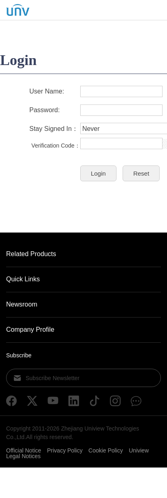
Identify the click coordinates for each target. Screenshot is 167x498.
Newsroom (21, 304)
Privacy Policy (65, 450)
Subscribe (18, 355)
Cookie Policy (105, 450)
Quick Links (23, 279)
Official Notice (23, 450)
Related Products (31, 253)
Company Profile (30, 329)
